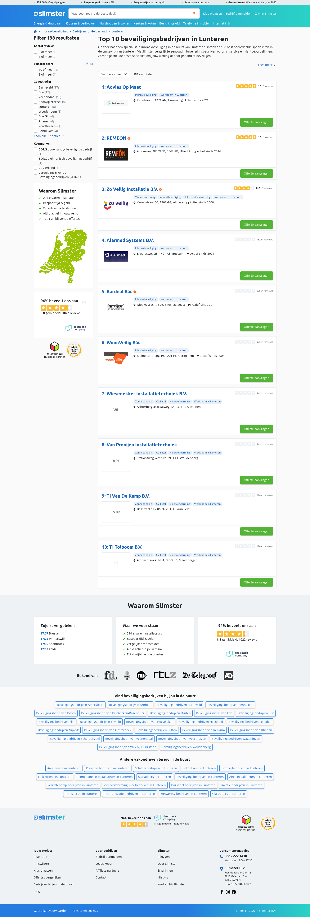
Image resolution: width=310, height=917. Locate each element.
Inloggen (164, 857)
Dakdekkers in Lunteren (199, 768)
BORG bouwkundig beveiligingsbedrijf (65, 151)
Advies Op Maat (124, 87)
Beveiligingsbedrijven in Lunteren (200, 777)
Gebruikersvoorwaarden (51, 911)
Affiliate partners (107, 870)
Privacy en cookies (85, 911)
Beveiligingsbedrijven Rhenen (251, 730)
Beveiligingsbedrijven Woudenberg (186, 747)
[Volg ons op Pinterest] (234, 892)
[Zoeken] (194, 13)
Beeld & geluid (169, 23)
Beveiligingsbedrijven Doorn (56, 713)
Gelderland (99, 31)
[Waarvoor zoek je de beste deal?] (129, 13)
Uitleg (89, 63)
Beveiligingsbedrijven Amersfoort (80, 705)
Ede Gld (46, 116)
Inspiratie (40, 857)
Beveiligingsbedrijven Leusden (250, 722)
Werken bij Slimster (171, 884)
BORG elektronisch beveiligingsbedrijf (65, 161)
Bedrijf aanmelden (238, 13)
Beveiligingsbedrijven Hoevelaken (149, 722)
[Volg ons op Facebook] (222, 892)
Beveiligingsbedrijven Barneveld (179, 705)
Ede (44, 92)
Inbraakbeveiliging (55, 31)
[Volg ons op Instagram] (228, 892)
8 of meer (47, 74)
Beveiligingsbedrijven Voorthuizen (182, 739)
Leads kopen (104, 864)
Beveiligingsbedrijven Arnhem (130, 705)
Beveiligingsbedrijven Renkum (203, 730)
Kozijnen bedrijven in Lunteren (108, 768)
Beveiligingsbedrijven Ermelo (100, 722)
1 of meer (47, 57)
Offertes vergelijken (47, 877)
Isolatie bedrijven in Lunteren (241, 785)
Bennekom (48, 131)
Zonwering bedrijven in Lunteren (184, 794)
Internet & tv (221, 23)
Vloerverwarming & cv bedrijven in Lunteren (135, 785)
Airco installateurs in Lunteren (250, 777)
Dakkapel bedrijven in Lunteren (193, 785)
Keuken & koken (145, 23)
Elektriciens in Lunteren (54, 777)
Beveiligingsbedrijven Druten (170, 713)
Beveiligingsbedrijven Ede (214, 713)
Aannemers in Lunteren (64, 768)
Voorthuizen (49, 126)
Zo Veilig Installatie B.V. (132, 189)
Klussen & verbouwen (81, 23)
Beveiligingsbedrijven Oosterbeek (107, 730)
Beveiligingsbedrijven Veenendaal (129, 739)
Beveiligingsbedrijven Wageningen (236, 739)
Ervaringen (165, 870)
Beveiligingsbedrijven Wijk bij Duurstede (127, 747)
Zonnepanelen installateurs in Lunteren (105, 777)
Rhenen (46, 121)
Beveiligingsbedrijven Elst (256, 713)
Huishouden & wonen (115, 23)
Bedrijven (79, 31)
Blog (37, 891)
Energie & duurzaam (48, 23)
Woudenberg (50, 111)
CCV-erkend (49, 168)
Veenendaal (50, 97)
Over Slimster (167, 864)
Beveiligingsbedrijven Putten (157, 730)
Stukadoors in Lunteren (154, 777)
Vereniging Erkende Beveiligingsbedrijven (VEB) (60, 175)
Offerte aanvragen (256, 122)
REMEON (116, 138)
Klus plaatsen (212, 13)
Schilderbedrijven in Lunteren (156, 768)
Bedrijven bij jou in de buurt (53, 884)
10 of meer (48, 70)
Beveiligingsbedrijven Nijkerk (58, 730)
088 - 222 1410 (236, 856)
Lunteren (118, 31)
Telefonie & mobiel (196, 23)
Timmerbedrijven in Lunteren (242, 768)
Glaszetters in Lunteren (228, 794)
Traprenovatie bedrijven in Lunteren (129, 794)
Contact (101, 877)
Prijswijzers (42, 864)
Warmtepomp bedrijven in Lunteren (73, 785)
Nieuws (163, 877)
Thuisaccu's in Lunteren (82, 794)
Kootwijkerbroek (52, 102)
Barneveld (49, 87)
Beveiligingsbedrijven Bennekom (230, 705)
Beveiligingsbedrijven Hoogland (201, 722)
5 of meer (47, 52)
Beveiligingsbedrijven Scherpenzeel (75, 739)
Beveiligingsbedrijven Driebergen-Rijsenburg (112, 713)
